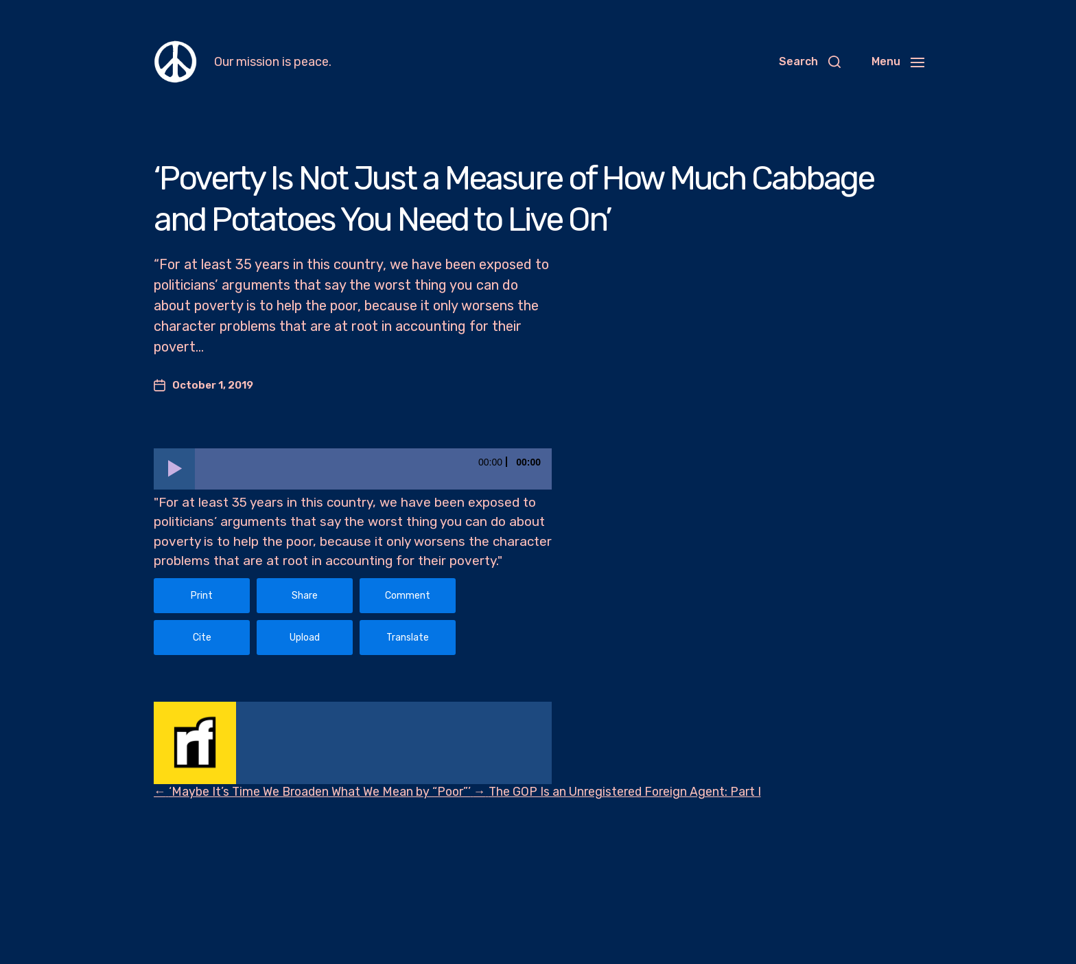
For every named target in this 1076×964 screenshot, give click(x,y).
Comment (407, 595)
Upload (305, 637)
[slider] (373, 469)
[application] (353, 469)
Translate (407, 637)
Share (305, 595)
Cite (202, 637)
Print (202, 595)
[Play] (174, 469)
